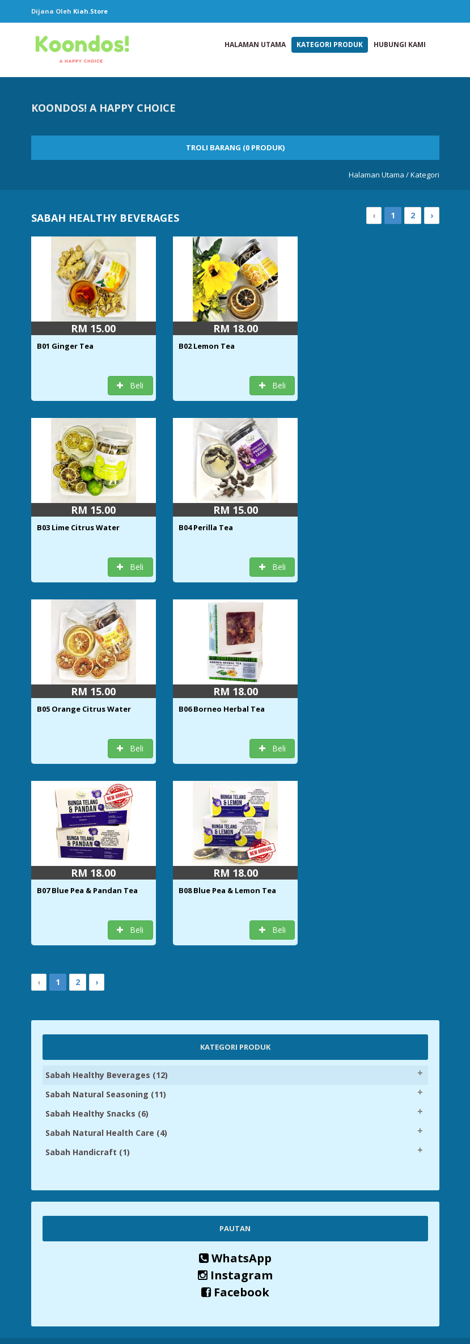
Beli (130, 385)
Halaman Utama (255, 44)
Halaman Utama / (379, 175)
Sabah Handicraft (87, 970)
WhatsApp (235, 1076)
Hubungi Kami (400, 44)
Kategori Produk (330, 44)
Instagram (235, 1093)
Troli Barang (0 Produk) (235, 147)
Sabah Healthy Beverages (106, 893)
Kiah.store (90, 11)
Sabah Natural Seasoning (105, 912)
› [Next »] (431, 215)
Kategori (424, 175)
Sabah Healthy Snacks (97, 932)
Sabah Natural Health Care (106, 951)
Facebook (235, 1110)
